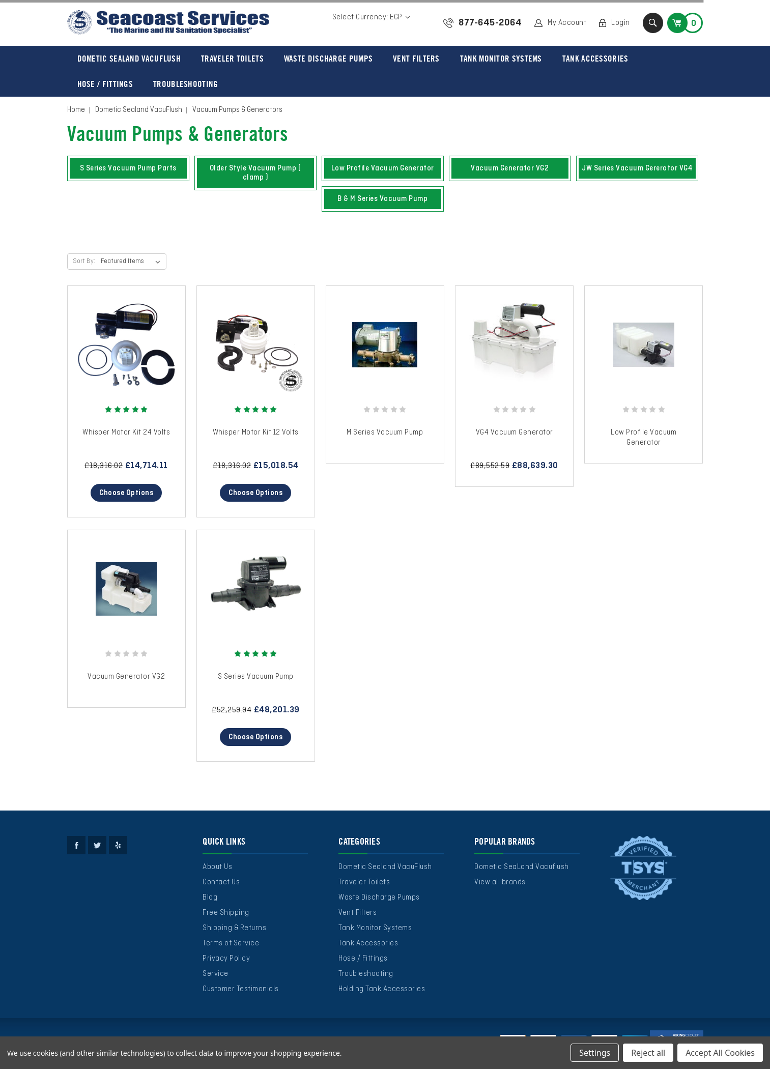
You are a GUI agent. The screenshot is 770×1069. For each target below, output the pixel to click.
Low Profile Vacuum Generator (382, 168)
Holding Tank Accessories (381, 989)
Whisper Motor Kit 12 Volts (256, 432)
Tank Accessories (595, 58)
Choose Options (126, 493)
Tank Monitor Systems (501, 58)
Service (216, 973)
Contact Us (221, 882)
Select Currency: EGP (371, 17)
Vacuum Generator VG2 (510, 168)
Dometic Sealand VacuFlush (129, 58)
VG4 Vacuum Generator (514, 432)
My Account (567, 22)
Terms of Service (231, 943)
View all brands (500, 882)
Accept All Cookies (720, 1052)
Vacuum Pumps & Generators (237, 109)
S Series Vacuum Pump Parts (128, 168)
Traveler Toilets (232, 58)
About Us (217, 867)
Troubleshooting (185, 84)
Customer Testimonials (241, 989)
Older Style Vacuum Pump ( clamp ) (255, 173)
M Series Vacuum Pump (385, 432)
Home (76, 109)
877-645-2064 (490, 23)
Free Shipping (226, 912)
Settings (594, 1052)
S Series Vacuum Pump (256, 676)
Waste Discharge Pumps (328, 58)
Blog (210, 897)
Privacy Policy (226, 958)
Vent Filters (416, 58)
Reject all (648, 1052)
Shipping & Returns (234, 928)
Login (620, 22)
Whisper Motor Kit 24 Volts (126, 432)
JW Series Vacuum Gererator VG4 (637, 168)
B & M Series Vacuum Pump (382, 199)
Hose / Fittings (105, 84)
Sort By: (84, 261)
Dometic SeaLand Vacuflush (521, 867)
